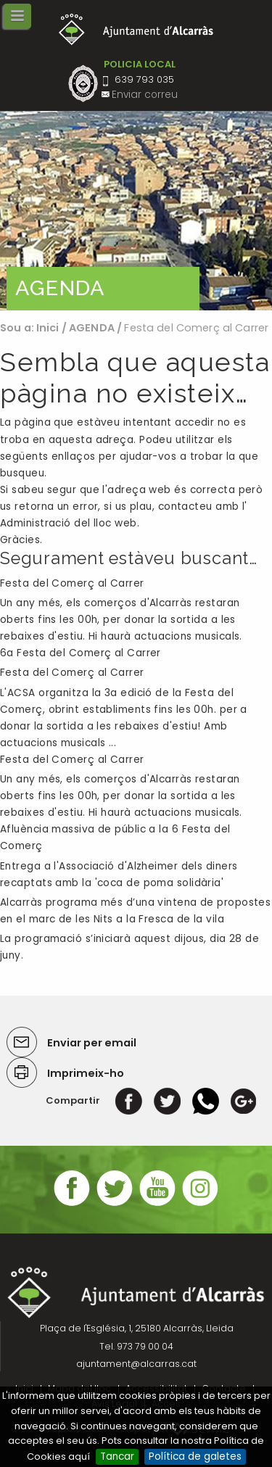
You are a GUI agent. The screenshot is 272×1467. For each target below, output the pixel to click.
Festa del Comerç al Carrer (72, 583)
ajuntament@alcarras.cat (136, 1364)
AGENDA (92, 328)
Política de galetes (195, 1456)
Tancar (117, 1456)
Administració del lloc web (68, 523)
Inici (47, 328)
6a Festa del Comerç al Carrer (80, 653)
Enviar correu (145, 95)
